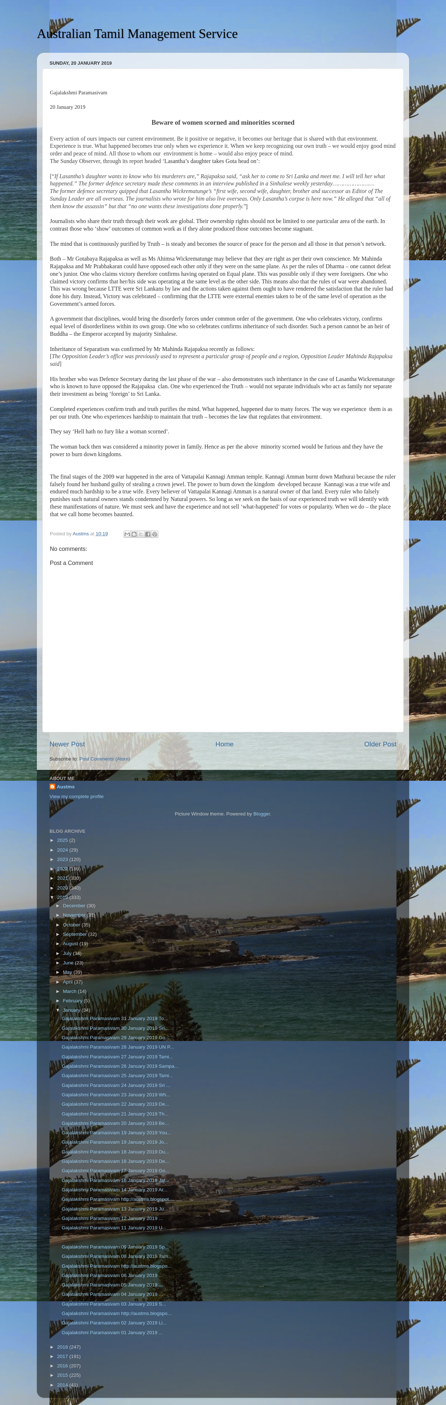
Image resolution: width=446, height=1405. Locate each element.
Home (224, 744)
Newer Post (67, 744)
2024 (63, 850)
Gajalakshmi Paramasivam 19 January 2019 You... (116, 1132)
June (69, 962)
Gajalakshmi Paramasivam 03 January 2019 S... (114, 1304)
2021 (63, 878)
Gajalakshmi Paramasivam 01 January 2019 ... (112, 1332)
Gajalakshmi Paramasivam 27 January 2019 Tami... (117, 1056)
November (75, 915)
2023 (63, 859)
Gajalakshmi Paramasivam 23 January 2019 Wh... (116, 1094)
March (70, 991)
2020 (63, 888)
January (72, 1010)
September (75, 934)
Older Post (380, 744)
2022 (63, 868)
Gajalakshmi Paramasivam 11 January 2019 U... (114, 1227)
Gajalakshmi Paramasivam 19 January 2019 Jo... (115, 1142)
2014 (63, 1385)
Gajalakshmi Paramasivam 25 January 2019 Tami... (117, 1075)
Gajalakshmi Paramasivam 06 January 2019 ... (112, 1275)
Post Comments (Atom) (105, 759)
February (73, 1000)
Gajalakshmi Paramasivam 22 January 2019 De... (115, 1104)
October (72, 925)
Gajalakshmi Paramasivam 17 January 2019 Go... (116, 1170)
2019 (63, 897)
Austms (66, 786)
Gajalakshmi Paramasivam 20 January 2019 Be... (115, 1123)
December (75, 905)
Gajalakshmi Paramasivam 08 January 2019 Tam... (117, 1256)
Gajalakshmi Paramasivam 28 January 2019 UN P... (118, 1047)
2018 (63, 1347)
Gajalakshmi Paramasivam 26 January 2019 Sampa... (120, 1066)
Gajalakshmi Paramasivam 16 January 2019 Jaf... (116, 1180)
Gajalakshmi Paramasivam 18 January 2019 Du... (115, 1152)
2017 (63, 1356)
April (68, 982)
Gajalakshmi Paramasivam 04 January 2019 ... (112, 1294)
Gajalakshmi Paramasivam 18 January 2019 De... (115, 1161)
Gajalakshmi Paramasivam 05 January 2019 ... (112, 1285)
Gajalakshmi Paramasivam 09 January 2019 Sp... (115, 1247)
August (71, 943)
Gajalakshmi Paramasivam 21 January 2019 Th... (115, 1114)
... (64, 1237)
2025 (63, 840)
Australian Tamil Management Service (137, 33)
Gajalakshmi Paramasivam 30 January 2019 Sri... (115, 1028)
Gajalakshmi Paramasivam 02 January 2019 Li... (114, 1322)
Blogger (261, 814)
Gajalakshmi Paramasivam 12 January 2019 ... (112, 1218)
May (68, 972)
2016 (63, 1365)
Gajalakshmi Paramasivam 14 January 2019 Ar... (114, 1189)
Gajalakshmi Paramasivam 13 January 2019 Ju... (115, 1209)
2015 (63, 1375)
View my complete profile (77, 796)
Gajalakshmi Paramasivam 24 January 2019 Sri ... (116, 1085)
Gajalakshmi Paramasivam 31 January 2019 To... (115, 1018)
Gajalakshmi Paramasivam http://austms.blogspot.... (118, 1199)
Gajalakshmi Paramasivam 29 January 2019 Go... (116, 1037)
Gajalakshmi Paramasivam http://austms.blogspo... (117, 1266)
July (68, 953)
